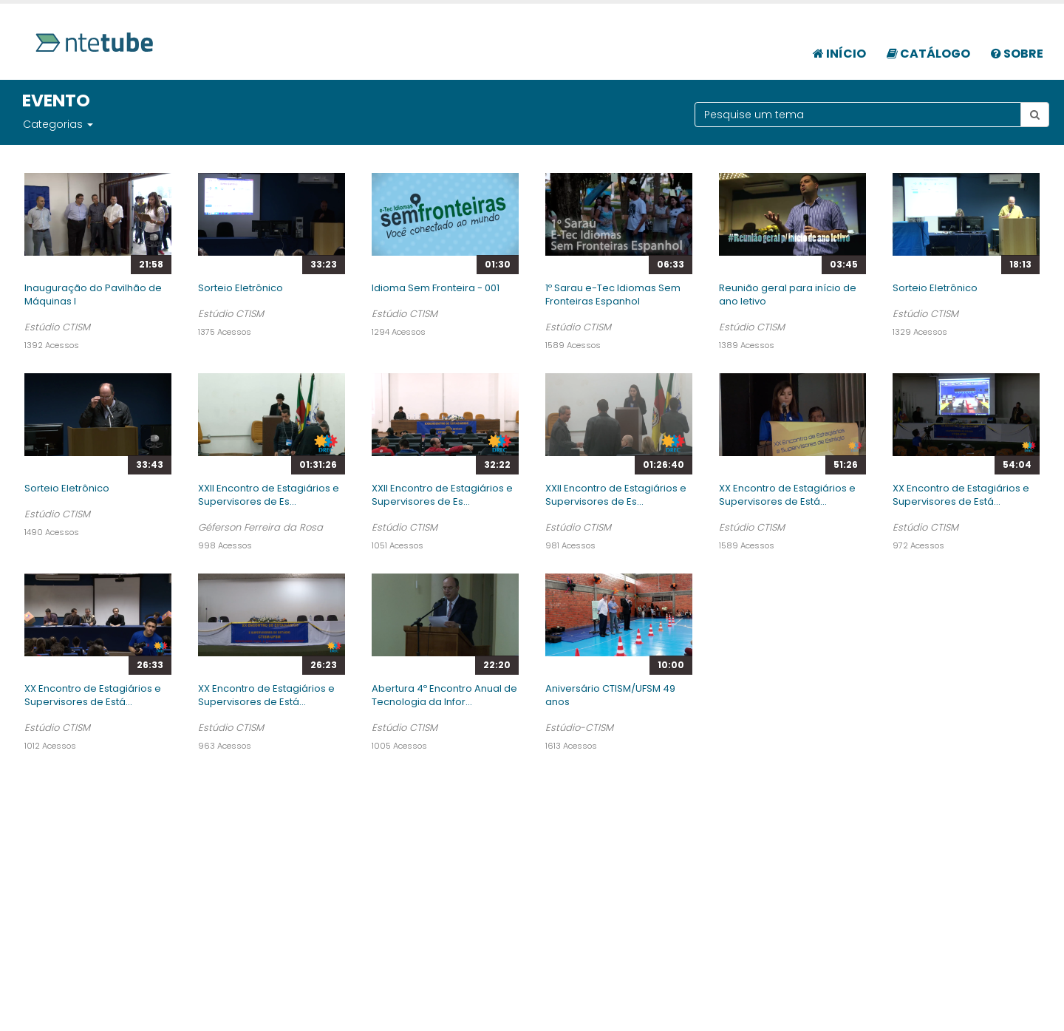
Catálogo (928, 53)
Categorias (53, 124)
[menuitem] (839, 46)
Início (839, 53)
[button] (89, 124)
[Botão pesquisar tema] (1034, 114)
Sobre (1017, 53)
